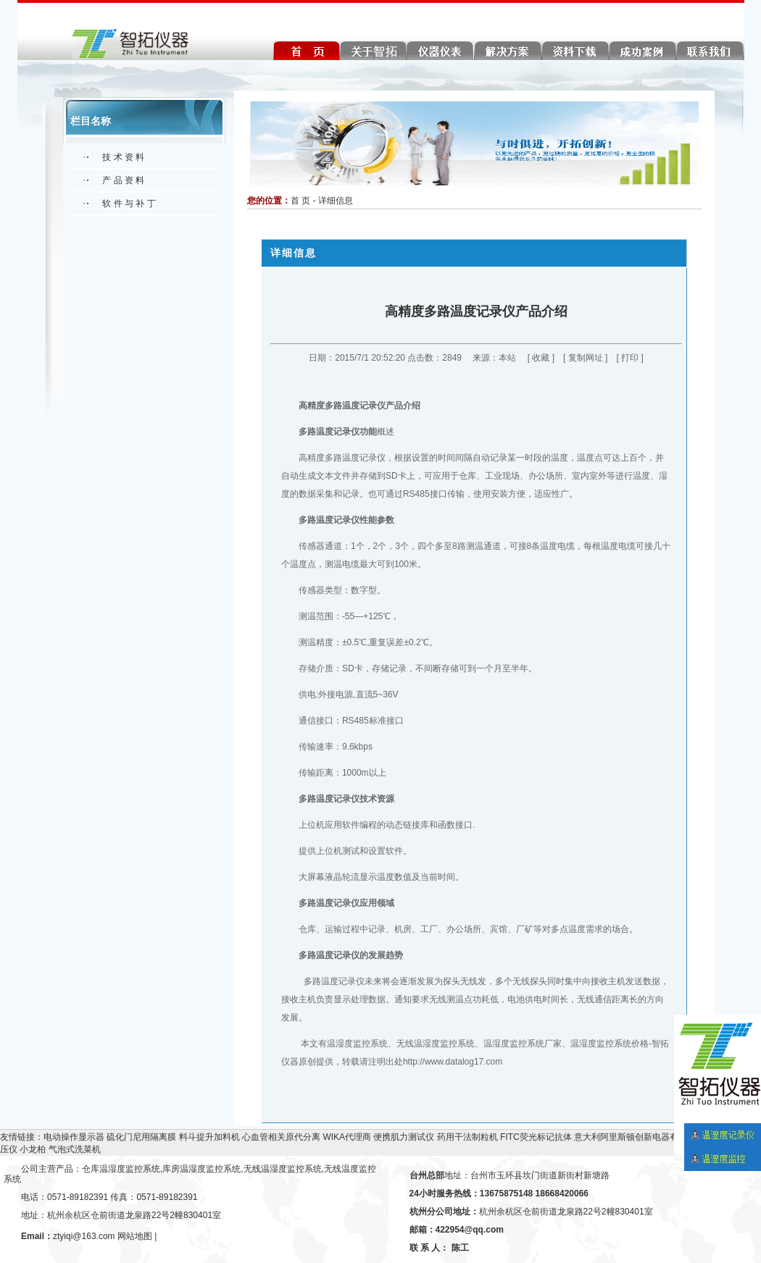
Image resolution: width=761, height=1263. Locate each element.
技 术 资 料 (123, 157)
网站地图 (134, 1236)
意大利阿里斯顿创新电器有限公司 (639, 1137)
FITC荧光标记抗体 (536, 1137)
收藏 (540, 358)
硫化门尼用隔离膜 (141, 1137)
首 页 (300, 201)
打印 (630, 358)
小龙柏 (33, 1149)
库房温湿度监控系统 (201, 1169)
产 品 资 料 (123, 180)
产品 (394, 405)
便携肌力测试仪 (403, 1137)
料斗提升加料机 (209, 1137)
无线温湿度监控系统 (283, 1169)
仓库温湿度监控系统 (121, 1169)
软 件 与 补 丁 (128, 203)
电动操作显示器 (73, 1137)
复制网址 (585, 358)
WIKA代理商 (347, 1137)
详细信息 (335, 201)
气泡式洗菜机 (75, 1149)
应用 (368, 903)
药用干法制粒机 (467, 1137)
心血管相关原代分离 (281, 1137)
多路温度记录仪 (355, 405)
